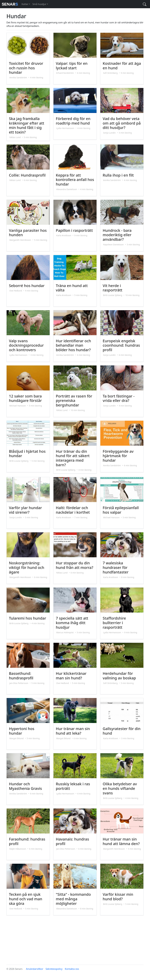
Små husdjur (39, 4)
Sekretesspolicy (54, 969)
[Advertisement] (75, 941)
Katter (25, 4)
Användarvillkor (34, 969)
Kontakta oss (72, 969)
